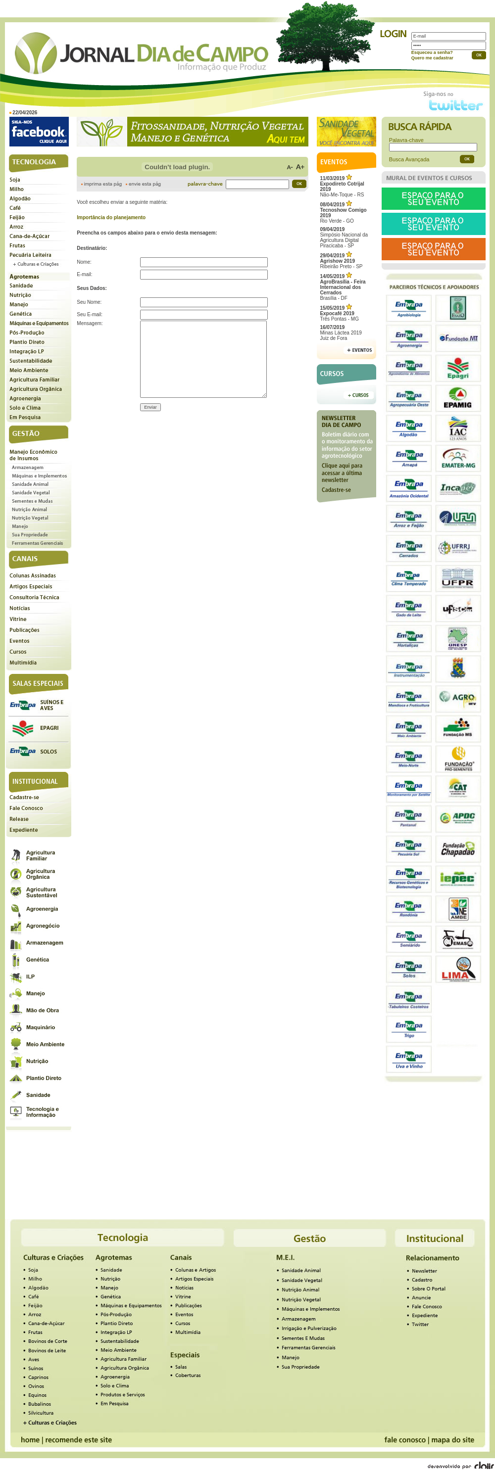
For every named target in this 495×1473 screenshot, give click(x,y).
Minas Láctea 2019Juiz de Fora (341, 333)
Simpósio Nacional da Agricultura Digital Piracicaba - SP (344, 237)
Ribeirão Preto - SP (341, 261)
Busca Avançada (409, 159)
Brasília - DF (342, 287)
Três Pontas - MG (339, 313)
